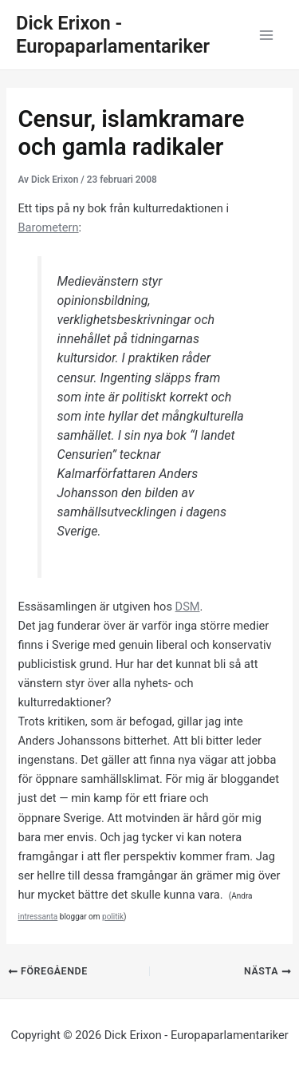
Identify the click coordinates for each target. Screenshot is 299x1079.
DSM (187, 606)
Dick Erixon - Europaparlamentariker (113, 34)
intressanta (37, 916)
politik (113, 916)
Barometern (48, 227)
